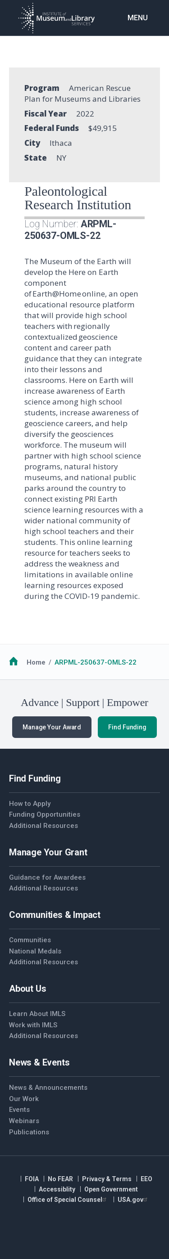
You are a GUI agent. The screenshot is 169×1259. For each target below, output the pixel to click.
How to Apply (29, 804)
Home (36, 662)
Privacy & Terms (107, 1179)
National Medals (35, 951)
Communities (30, 940)
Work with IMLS (33, 1025)
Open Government (111, 1189)
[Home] (56, 18)
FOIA (32, 1179)
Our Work (24, 1099)
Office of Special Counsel (68, 1199)
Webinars (24, 1121)
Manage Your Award (52, 727)
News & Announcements (48, 1088)
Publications (29, 1132)
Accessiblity (57, 1189)
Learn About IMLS (37, 1014)
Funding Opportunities (44, 814)
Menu (138, 17)
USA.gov (134, 1199)
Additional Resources (43, 826)
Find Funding (127, 727)
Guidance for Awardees (47, 877)
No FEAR (60, 1179)
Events (19, 1110)
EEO (146, 1179)
